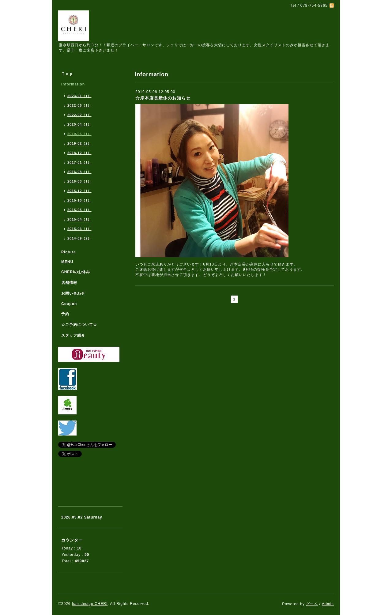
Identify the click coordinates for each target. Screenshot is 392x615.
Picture (68, 252)
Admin (328, 604)
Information (73, 84)
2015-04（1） (79, 219)
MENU (67, 262)
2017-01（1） (79, 162)
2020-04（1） (79, 124)
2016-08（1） (79, 172)
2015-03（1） (79, 229)
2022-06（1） (79, 105)
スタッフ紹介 (73, 335)
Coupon (69, 304)
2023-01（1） (79, 96)
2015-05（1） (79, 210)
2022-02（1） (79, 115)
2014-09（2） (79, 238)
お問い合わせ (73, 293)
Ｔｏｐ (67, 74)
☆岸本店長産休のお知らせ (162, 98)
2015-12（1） (79, 191)
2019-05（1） (79, 134)
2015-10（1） (79, 200)
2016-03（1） (79, 181)
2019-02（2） (79, 143)
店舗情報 (69, 283)
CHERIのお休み (75, 272)
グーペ (312, 604)
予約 (65, 314)
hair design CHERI (89, 604)
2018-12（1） (79, 153)
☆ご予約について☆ (79, 325)
